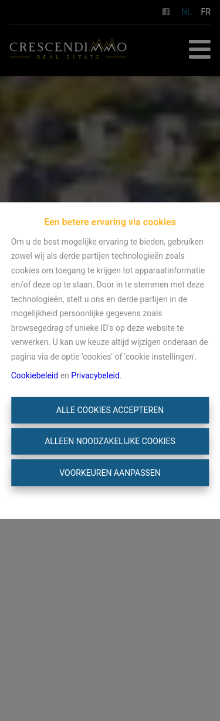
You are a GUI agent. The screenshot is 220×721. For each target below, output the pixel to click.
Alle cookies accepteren (110, 410)
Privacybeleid (95, 375)
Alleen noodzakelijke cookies (110, 441)
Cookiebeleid (34, 375)
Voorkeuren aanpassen (109, 472)
